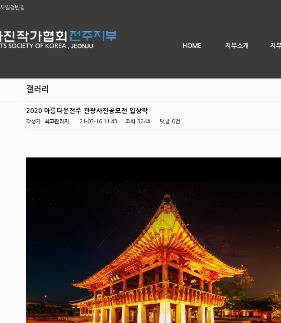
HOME (192, 46)
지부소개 (237, 46)
